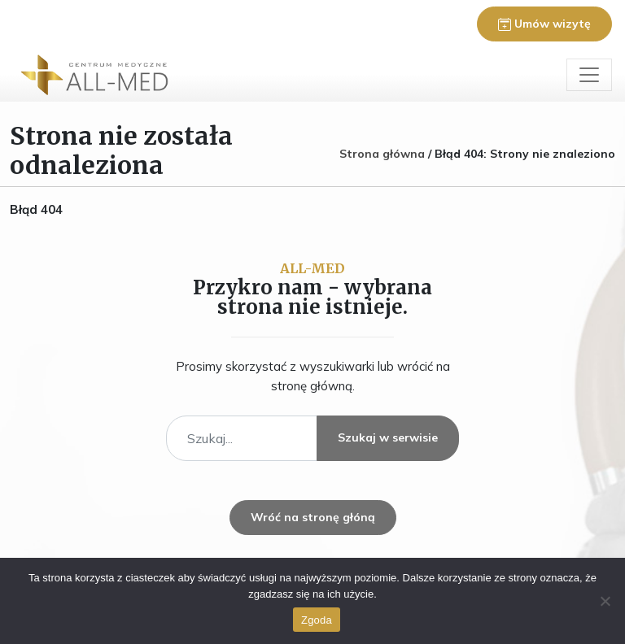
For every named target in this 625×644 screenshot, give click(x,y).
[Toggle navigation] (589, 75)
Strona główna (382, 153)
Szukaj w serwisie (388, 437)
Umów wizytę (544, 23)
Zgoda (316, 620)
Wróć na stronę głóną (313, 517)
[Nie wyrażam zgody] (605, 601)
